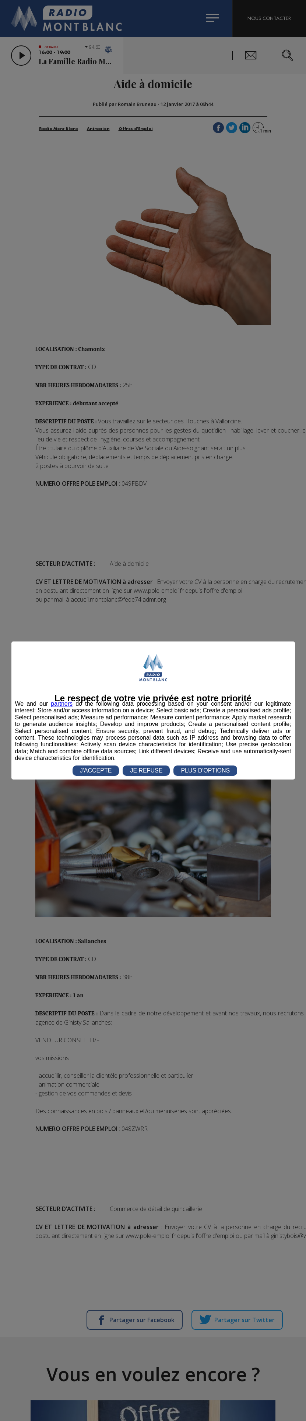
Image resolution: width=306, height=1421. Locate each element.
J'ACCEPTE (96, 770)
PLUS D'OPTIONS (205, 770)
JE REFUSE (146, 770)
